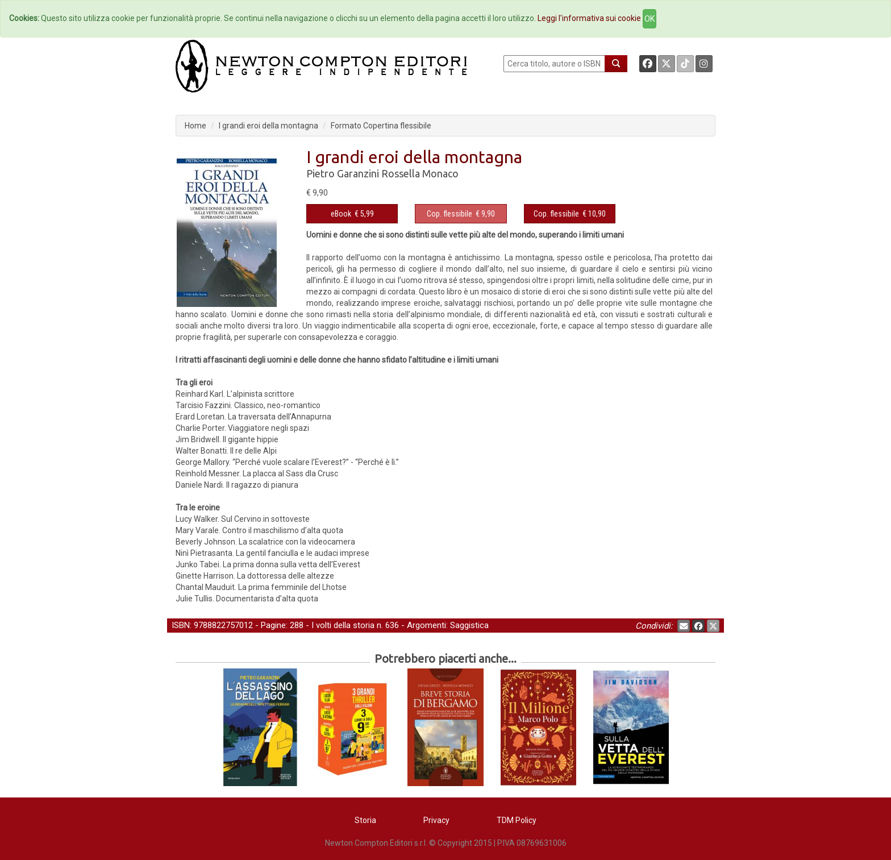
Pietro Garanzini (342, 173)
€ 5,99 (352, 213)
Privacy (436, 820)
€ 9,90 (461, 213)
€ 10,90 (570, 213)
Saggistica (469, 625)
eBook (341, 213)
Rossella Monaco (420, 173)
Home (195, 125)
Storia (365, 820)
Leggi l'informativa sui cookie (589, 18)
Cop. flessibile (449, 213)
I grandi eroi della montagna (268, 125)
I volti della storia (342, 625)
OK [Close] (649, 18)
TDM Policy (516, 820)
